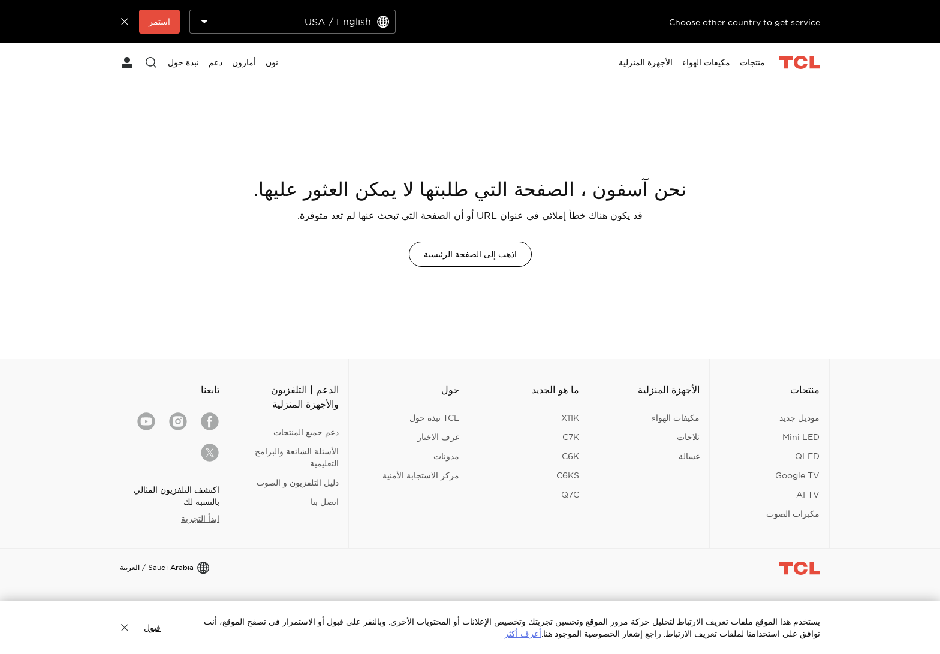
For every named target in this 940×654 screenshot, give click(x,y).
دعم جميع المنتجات (306, 432)
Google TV (797, 475)
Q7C (570, 494)
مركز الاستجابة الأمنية (420, 475)
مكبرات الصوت (793, 513)
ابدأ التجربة (200, 518)
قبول (152, 627)
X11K (570, 417)
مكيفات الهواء (676, 417)
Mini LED (801, 437)
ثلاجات (688, 437)
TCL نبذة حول (434, 417)
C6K (570, 456)
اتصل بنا (325, 501)
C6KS (567, 475)
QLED (807, 456)
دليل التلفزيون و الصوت (298, 482)
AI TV (808, 494)
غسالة (689, 456)
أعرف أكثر (522, 633)
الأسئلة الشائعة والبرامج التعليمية (297, 457)
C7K (570, 437)
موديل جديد (799, 417)
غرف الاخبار (438, 437)
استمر (159, 21)
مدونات (446, 456)
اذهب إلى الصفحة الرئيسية (470, 254)
